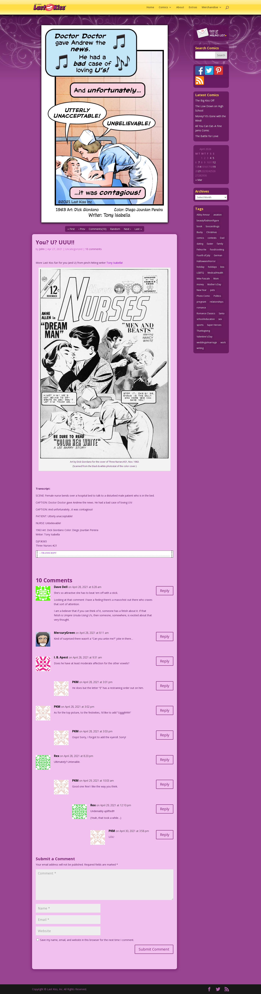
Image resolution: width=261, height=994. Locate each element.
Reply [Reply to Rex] (164, 759)
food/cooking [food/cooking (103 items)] (217, 249)
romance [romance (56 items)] (201, 307)
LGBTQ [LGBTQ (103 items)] (200, 272)
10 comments (93, 249)
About (180, 7)
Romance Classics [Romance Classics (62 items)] (206, 313)
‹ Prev (81, 229)
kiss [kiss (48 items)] (222, 266)
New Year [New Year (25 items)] (202, 290)
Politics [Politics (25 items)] (217, 295)
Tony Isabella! (114, 262)
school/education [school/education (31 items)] (206, 319)
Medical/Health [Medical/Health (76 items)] (215, 272)
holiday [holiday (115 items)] (200, 266)
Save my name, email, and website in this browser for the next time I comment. (87, 940)
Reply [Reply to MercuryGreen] (164, 636)
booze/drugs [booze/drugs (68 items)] (212, 226)
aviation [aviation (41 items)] (217, 214)
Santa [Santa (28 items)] (221, 313)
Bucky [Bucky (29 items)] (200, 232)
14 (199, 166)
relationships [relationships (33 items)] (216, 301)
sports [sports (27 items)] (200, 324)
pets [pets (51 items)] (212, 290)
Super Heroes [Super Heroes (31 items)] (214, 324)
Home (150, 7)
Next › (127, 229)
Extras (193, 7)
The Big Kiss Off (204, 100)
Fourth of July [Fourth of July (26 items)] (203, 255)
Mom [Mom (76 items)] (216, 278)
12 (214, 162)
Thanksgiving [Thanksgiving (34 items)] (203, 330)
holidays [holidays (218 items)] (212, 266)
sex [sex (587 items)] (220, 319)
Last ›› (138, 229)
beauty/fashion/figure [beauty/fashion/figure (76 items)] (208, 220)
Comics (163, 7)
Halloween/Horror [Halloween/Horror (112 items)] (206, 261)
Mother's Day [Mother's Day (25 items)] (214, 284)
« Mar (198, 180)
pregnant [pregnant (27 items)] (201, 301)
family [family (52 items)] (220, 243)
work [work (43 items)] (223, 342)
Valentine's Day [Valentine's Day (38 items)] (204, 336)
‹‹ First (71, 229)
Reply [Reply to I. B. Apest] (164, 661)
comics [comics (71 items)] (200, 237)
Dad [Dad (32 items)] (222, 237)
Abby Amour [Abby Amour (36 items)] (203, 214)
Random (115, 229)
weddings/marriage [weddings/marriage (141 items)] (207, 342)
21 (199, 171)
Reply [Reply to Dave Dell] (164, 590)
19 (214, 166)
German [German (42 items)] (218, 255)
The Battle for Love (206, 136)
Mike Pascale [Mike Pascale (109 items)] (203, 278)
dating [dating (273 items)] (200, 243)
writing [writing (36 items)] (200, 348)
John (41, 249)
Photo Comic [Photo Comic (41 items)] (203, 295)
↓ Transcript (48, 553)
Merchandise (210, 7)
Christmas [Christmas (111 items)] (211, 232)
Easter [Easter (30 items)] (210, 243)
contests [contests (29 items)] (212, 237)
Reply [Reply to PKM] (164, 685)
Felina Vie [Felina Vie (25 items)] (201, 249)
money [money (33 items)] (200, 284)
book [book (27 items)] (199, 226)
